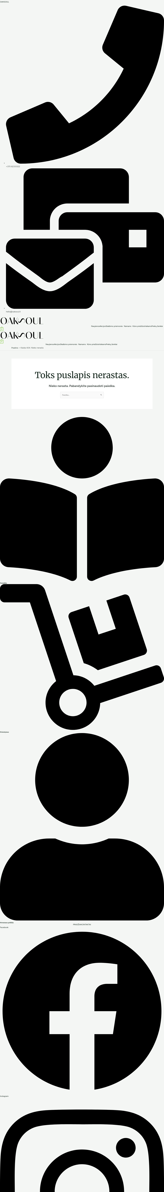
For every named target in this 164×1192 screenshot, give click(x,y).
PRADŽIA (77, 925)
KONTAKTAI (86, 925)
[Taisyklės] (82, 580)
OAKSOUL (4, 2)
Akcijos (103, 326)
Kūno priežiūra (138, 326)
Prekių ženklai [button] (157, 326)
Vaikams (147, 326)
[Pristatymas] (82, 729)
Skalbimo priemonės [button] (114, 326)
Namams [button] (127, 326)
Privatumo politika (7, 923)
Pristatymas (5, 732)
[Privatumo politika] (82, 920)
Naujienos (95, 326)
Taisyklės (4, 583)
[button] (115, 326)
